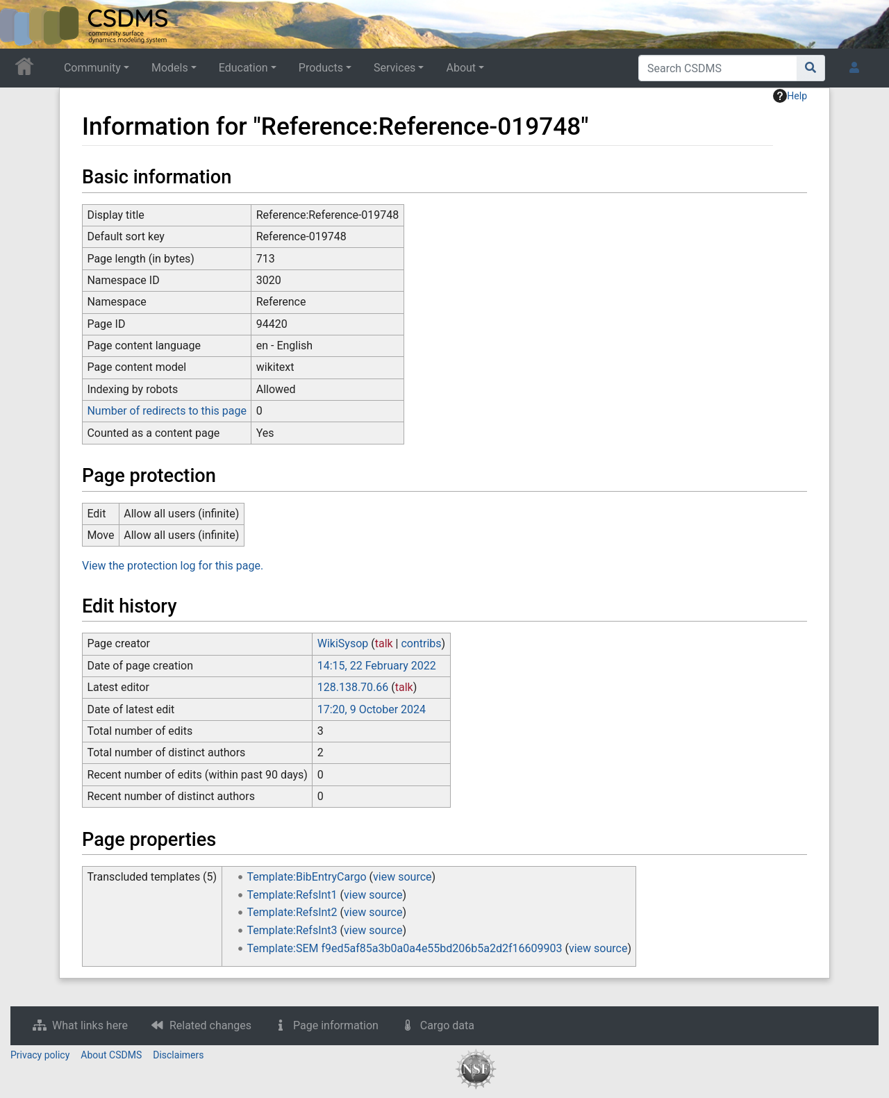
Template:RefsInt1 (292, 894)
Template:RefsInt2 (292, 912)
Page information (336, 1025)
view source (402, 876)
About (461, 67)
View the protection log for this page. (172, 565)
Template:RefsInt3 (292, 930)
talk (384, 643)
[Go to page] (811, 68)
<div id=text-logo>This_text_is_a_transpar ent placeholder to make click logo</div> (22, 24)
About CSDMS (111, 1054)
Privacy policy (39, 1054)
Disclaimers (178, 1054)
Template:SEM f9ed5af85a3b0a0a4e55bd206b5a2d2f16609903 (405, 948)
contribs (421, 643)
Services (394, 67)
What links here (90, 1025)
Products (321, 67)
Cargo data (447, 1025)
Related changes (210, 1025)
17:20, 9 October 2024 (371, 709)
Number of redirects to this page (167, 410)
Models (169, 67)
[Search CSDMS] (717, 68)
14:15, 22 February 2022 (376, 665)
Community (92, 67)
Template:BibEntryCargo (307, 876)
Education (243, 67)
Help (790, 96)
